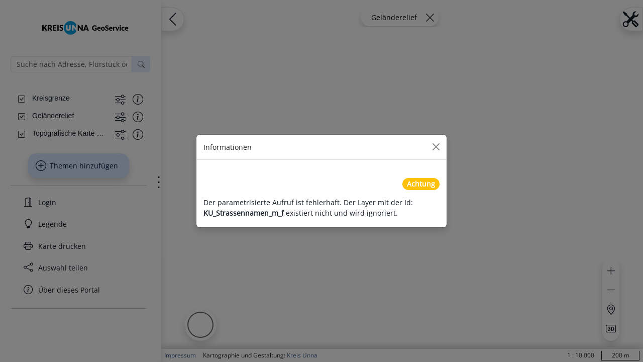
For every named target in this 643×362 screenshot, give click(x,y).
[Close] (436, 147)
